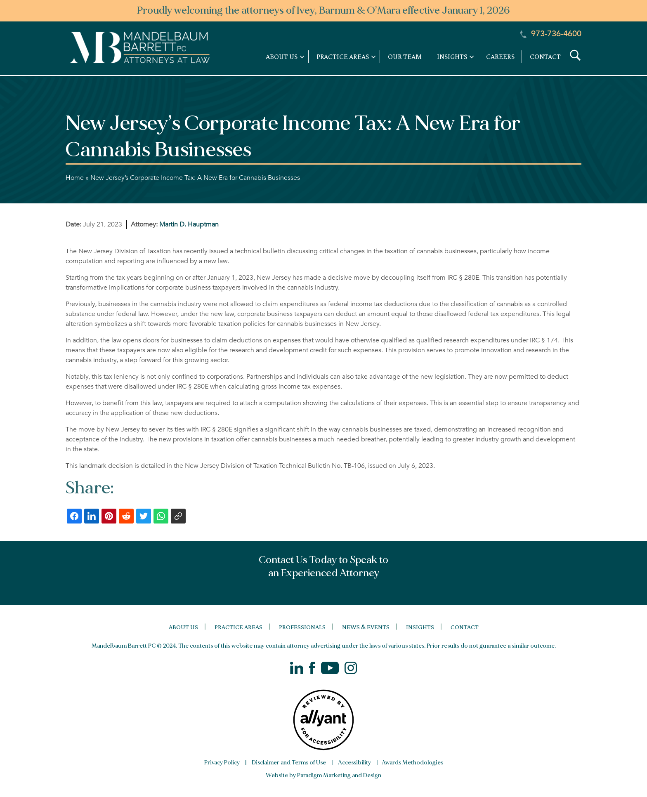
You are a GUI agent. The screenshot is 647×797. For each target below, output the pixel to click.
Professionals (302, 626)
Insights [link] (452, 56)
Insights (420, 626)
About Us (183, 626)
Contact (545, 56)
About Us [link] (282, 56)
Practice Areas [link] (342, 56)
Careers (500, 56)
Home (75, 177)
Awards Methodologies (412, 762)
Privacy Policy (222, 762)
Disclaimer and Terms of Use (289, 762)
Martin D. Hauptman (189, 224)
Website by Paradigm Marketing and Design (323, 775)
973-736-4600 (550, 34)
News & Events (366, 626)
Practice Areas (238, 626)
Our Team (405, 56)
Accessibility (354, 762)
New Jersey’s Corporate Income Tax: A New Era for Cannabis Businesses (195, 177)
